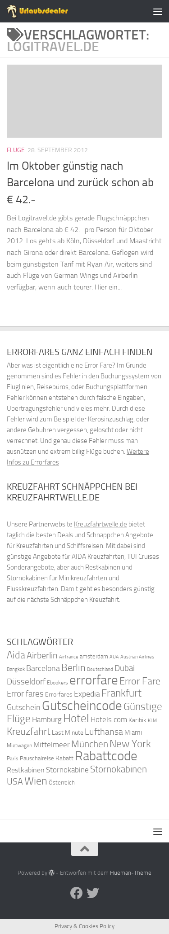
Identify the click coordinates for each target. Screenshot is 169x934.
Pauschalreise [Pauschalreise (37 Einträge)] (37, 758)
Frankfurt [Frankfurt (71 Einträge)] (121, 693)
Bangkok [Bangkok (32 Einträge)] (16, 669)
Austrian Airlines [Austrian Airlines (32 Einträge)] (137, 657)
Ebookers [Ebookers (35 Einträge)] (57, 682)
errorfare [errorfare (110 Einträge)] (93, 680)
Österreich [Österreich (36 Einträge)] (62, 782)
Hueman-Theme (130, 872)
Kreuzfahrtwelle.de (100, 524)
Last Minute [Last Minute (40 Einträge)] (67, 733)
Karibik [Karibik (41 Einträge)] (137, 720)
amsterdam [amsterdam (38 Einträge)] (94, 656)
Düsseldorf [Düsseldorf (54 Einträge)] (26, 682)
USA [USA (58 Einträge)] (15, 781)
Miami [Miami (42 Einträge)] (133, 732)
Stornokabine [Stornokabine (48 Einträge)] (67, 769)
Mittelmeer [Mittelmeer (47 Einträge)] (51, 745)
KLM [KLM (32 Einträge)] (152, 721)
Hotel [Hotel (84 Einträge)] (76, 718)
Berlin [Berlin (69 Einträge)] (73, 668)
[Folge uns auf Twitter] (93, 893)
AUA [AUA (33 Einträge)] (114, 656)
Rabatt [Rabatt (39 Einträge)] (64, 758)
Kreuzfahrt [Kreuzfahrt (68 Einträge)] (28, 731)
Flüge (16, 150)
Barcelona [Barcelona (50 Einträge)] (43, 668)
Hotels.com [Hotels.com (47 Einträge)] (109, 719)
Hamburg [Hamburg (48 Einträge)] (47, 719)
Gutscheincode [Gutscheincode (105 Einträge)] (82, 705)
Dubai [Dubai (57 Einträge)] (124, 668)
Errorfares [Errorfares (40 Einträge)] (59, 694)
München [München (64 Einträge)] (89, 744)
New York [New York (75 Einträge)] (130, 743)
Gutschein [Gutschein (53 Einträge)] (24, 707)
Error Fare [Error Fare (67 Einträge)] (139, 681)
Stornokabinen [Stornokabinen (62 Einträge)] (118, 769)
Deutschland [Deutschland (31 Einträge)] (100, 669)
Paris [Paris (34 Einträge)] (12, 758)
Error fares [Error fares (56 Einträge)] (25, 693)
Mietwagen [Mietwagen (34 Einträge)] (19, 745)
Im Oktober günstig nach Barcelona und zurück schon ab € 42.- (80, 182)
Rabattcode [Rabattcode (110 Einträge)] (106, 756)
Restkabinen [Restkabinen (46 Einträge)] (26, 770)
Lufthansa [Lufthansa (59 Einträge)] (104, 731)
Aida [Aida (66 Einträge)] (16, 655)
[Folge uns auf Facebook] (76, 893)
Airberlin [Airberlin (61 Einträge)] (42, 655)
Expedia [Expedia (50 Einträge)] (87, 694)
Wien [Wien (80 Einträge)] (35, 780)
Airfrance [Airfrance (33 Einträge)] (68, 656)
